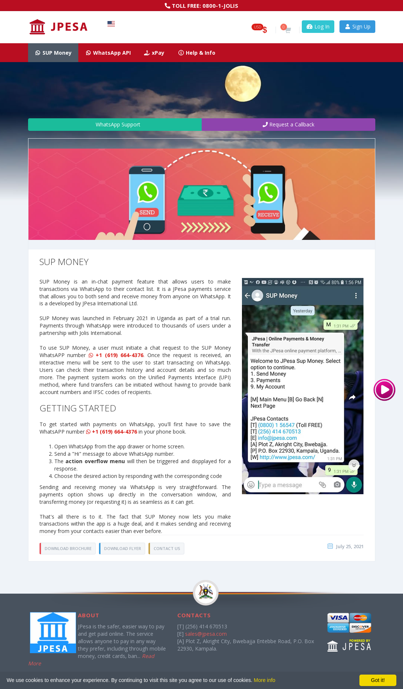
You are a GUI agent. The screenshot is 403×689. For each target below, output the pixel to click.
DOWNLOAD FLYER (122, 548)
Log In (318, 26)
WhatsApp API (108, 52)
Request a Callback (288, 124)
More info (264, 680)
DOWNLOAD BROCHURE (68, 548)
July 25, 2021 (350, 546)
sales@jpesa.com (206, 633)
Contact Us (167, 548)
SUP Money (53, 52)
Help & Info (196, 52)
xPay (154, 52)
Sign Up (357, 26)
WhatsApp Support (114, 124)
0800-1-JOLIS (220, 5)
